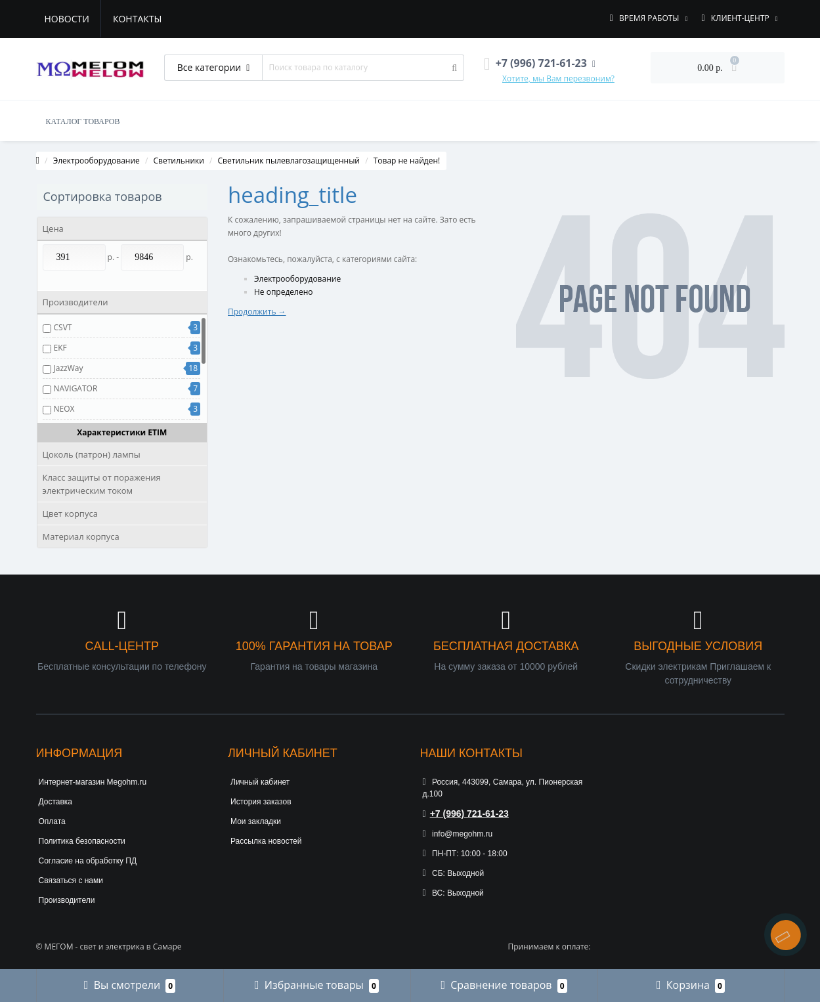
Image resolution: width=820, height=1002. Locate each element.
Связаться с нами (71, 880)
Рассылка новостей (265, 841)
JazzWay (68, 368)
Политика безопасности (82, 841)
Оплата (52, 821)
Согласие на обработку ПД (88, 860)
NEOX (64, 408)
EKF (60, 347)
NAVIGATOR (76, 388)
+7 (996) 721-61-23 (466, 813)
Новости (67, 18)
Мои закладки (255, 821)
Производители (67, 900)
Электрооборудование (96, 160)
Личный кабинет (260, 782)
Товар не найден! (407, 160)
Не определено (283, 291)
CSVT (63, 327)
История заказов (260, 801)
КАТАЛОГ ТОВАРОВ (83, 121)
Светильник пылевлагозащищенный (289, 160)
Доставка (56, 801)
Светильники (178, 160)
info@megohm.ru (458, 834)
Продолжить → (257, 311)
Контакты (137, 18)
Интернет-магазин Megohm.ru (93, 782)
